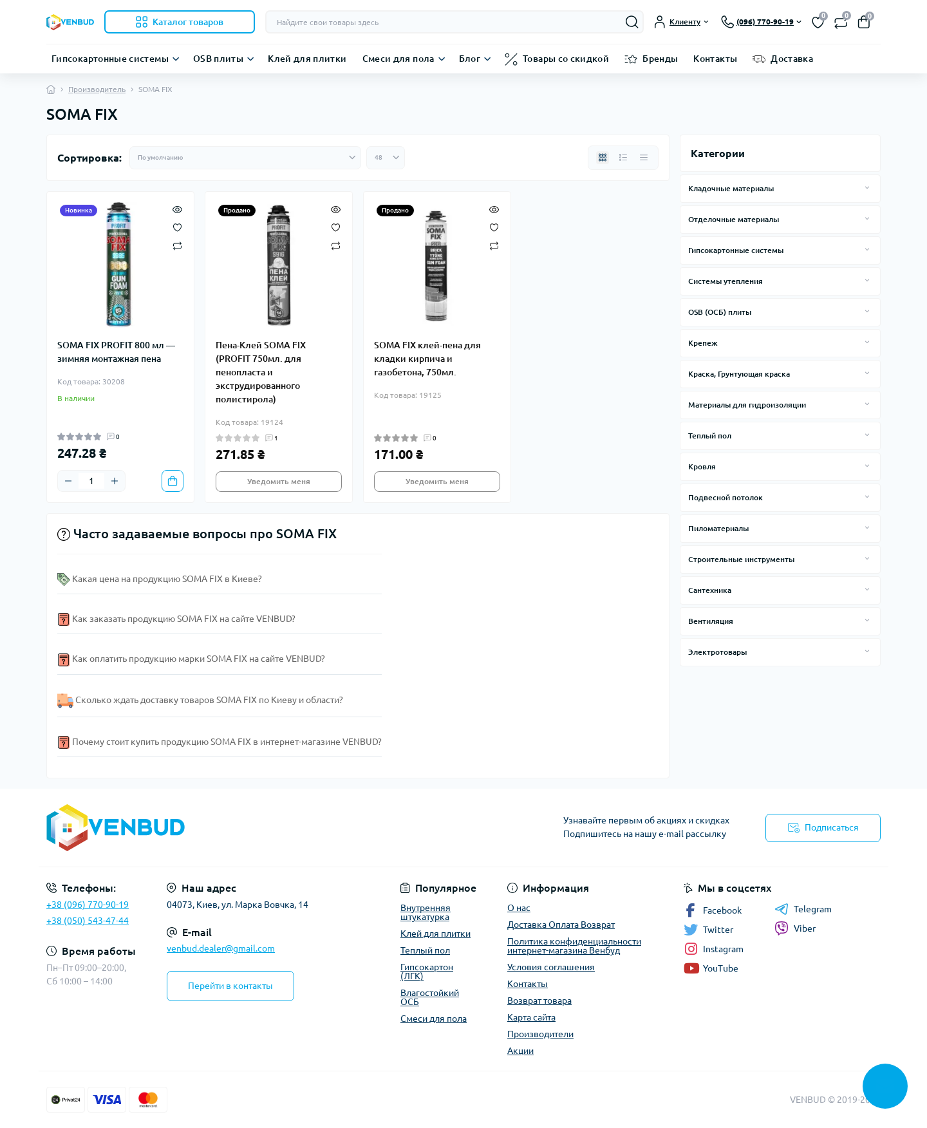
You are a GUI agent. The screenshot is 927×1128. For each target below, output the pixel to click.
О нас (518, 908)
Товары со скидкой (566, 58)
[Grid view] (602, 157)
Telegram (803, 909)
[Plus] (114, 481)
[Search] (632, 21)
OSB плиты (218, 58)
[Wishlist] (177, 226)
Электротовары (717, 652)
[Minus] (68, 481)
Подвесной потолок (725, 497)
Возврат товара (539, 1000)
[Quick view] (177, 208)
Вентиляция (710, 621)
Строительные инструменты (741, 559)
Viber (795, 928)
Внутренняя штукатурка (425, 912)
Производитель (97, 89)
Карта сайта (531, 1017)
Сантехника (709, 590)
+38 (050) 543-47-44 (87, 921)
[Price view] (643, 157)
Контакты (715, 58)
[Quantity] (91, 481)
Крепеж (703, 343)
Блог (469, 58)
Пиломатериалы (718, 528)
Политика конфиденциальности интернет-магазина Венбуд (574, 945)
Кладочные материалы (731, 188)
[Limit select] (385, 157)
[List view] (623, 157)
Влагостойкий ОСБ (429, 997)
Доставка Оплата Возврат (561, 924)
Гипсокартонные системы (110, 58)
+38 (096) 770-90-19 (87, 904)
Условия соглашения (551, 967)
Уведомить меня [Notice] (278, 481)
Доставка (792, 58)
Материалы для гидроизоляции (747, 404)
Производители (540, 1034)
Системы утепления (725, 281)
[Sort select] (245, 157)
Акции (520, 1051)
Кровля (702, 466)
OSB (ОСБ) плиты (719, 312)
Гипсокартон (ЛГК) (426, 971)
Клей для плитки (307, 58)
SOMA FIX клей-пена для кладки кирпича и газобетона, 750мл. (427, 358)
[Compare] (177, 245)
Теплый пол (709, 435)
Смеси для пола (398, 58)
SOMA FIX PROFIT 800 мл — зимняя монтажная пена (116, 352)
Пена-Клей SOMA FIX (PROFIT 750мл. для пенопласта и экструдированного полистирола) (261, 372)
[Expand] (867, 188)
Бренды (660, 58)
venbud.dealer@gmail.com (221, 948)
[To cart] (172, 481)
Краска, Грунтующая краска (739, 374)
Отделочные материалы (733, 219)
